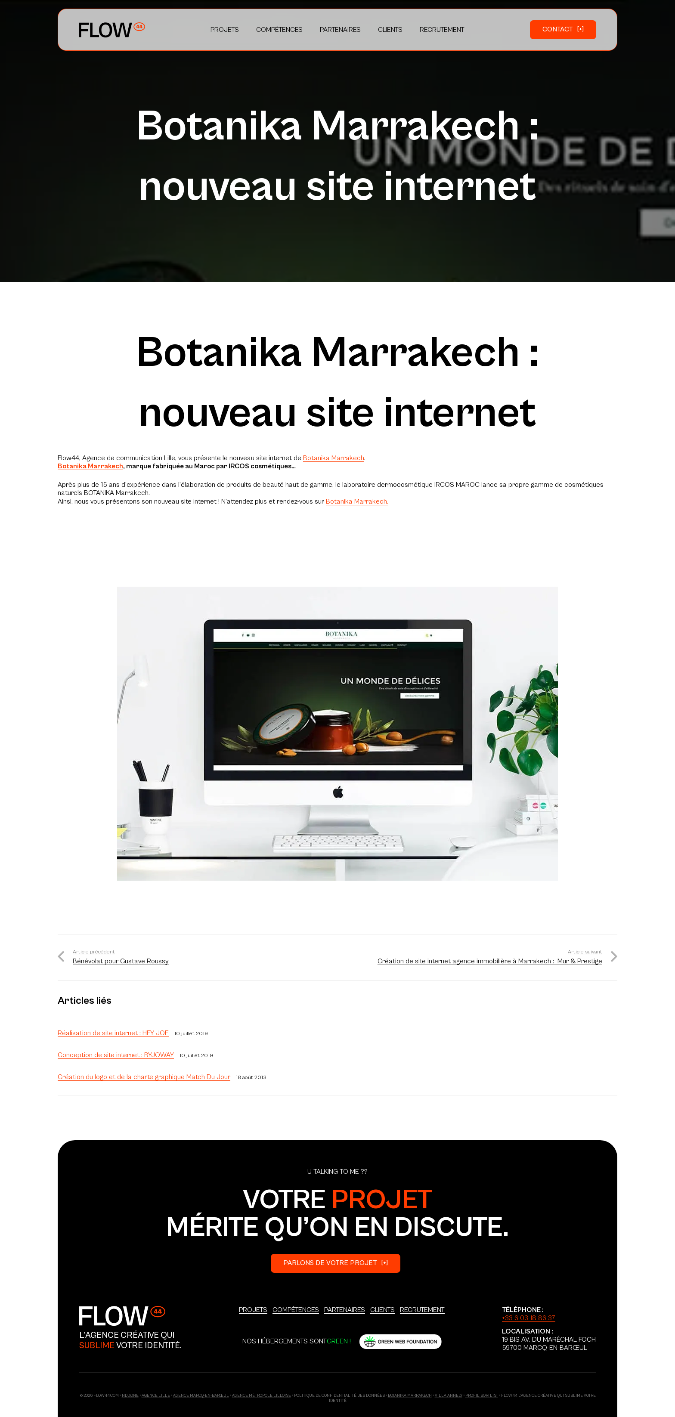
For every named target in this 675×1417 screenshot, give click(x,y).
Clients (382, 1310)
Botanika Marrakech (333, 458)
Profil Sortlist (481, 1395)
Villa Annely (448, 1395)
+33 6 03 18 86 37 (528, 1318)
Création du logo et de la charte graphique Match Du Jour (144, 1077)
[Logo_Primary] (112, 29)
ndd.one (130, 1395)
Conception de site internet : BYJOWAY (116, 1055)
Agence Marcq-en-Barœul (201, 1395)
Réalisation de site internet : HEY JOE (113, 1033)
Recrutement (422, 1310)
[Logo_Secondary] (122, 1315)
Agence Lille (156, 1395)
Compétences (295, 1310)
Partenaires (344, 1310)
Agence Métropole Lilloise (261, 1395)
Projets (253, 1310)
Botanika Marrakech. (357, 501)
